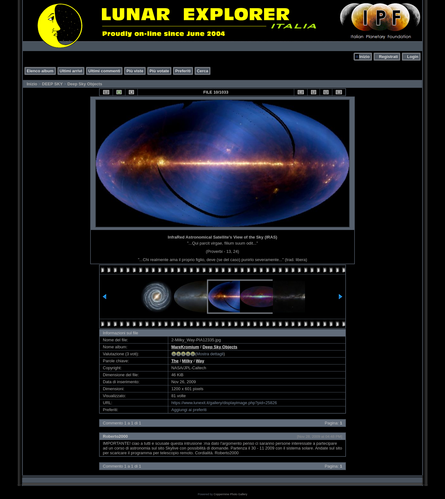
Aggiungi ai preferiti (189, 409)
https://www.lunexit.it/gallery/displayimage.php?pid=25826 (224, 402)
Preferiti (183, 71)
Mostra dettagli (209, 353)
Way (200, 360)
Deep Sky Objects (84, 84)
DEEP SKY (52, 84)
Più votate (159, 71)
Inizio (364, 56)
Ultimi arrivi (71, 71)
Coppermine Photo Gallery (230, 494)
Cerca (202, 71)
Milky (187, 360)
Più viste (134, 71)
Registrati (388, 56)
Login (412, 56)
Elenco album (40, 71)
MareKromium (185, 347)
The (175, 360)
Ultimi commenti (104, 71)
